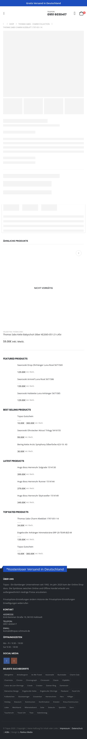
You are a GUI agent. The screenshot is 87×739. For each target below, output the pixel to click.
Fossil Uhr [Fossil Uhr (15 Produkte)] (76, 691)
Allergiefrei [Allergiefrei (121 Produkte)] (8, 674)
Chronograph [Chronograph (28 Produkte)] (31, 680)
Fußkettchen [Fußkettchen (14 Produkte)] (9, 696)
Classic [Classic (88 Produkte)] (56, 680)
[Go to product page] (43, 288)
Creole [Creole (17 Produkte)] (30, 685)
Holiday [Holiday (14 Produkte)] (7, 702)
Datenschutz (77, 728)
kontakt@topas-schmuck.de (16, 630)
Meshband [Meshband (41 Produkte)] (16, 707)
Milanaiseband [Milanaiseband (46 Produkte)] (31, 707)
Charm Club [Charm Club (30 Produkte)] (74, 674)
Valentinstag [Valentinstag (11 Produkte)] (42, 713)
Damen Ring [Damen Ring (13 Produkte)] (51, 685)
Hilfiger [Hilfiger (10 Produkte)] (70, 696)
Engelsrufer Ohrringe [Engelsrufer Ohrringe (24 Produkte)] (48, 691)
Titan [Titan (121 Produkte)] (31, 713)
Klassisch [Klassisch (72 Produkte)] (18, 702)
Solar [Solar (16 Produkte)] (42, 707)
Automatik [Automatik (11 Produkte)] (49, 674)
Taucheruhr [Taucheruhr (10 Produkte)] (9, 713)
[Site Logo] (12, 13)
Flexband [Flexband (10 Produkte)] (64, 691)
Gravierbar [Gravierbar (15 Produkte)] (37, 696)
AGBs (7, 732)
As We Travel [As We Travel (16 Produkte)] (36, 674)
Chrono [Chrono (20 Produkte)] (19, 680)
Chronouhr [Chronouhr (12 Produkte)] (45, 680)
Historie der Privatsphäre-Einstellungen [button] (56, 599)
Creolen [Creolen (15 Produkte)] (39, 685)
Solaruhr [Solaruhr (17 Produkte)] (51, 707)
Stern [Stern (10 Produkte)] (71, 707)
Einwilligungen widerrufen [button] (15, 603)
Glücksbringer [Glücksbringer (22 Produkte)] (24, 696)
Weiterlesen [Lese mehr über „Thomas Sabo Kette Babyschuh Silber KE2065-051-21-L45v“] (78, 253)
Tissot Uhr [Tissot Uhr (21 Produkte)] (22, 713)
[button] (4, 13)
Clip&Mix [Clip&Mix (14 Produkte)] (65, 680)
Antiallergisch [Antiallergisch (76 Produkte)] (22, 674)
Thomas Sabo (18, 332)
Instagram (14, 661)
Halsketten (7, 332)
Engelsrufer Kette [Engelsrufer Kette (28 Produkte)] (29, 691)
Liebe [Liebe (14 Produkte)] (6, 707)
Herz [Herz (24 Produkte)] (62, 696)
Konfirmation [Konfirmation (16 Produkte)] (44, 702)
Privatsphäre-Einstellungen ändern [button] (20, 599)
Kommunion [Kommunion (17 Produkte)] (30, 702)
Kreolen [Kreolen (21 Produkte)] (56, 702)
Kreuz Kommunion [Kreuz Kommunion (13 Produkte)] (70, 702)
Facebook (6, 661)
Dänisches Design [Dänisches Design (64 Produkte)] (11, 691)
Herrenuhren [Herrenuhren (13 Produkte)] (51, 696)
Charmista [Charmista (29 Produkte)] (8, 680)
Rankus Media (26, 732)
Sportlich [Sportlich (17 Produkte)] (62, 707)
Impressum (65, 728)
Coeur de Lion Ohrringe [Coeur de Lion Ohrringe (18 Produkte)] (14, 685)
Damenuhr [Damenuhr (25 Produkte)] (64, 685)
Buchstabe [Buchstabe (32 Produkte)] (62, 674)
